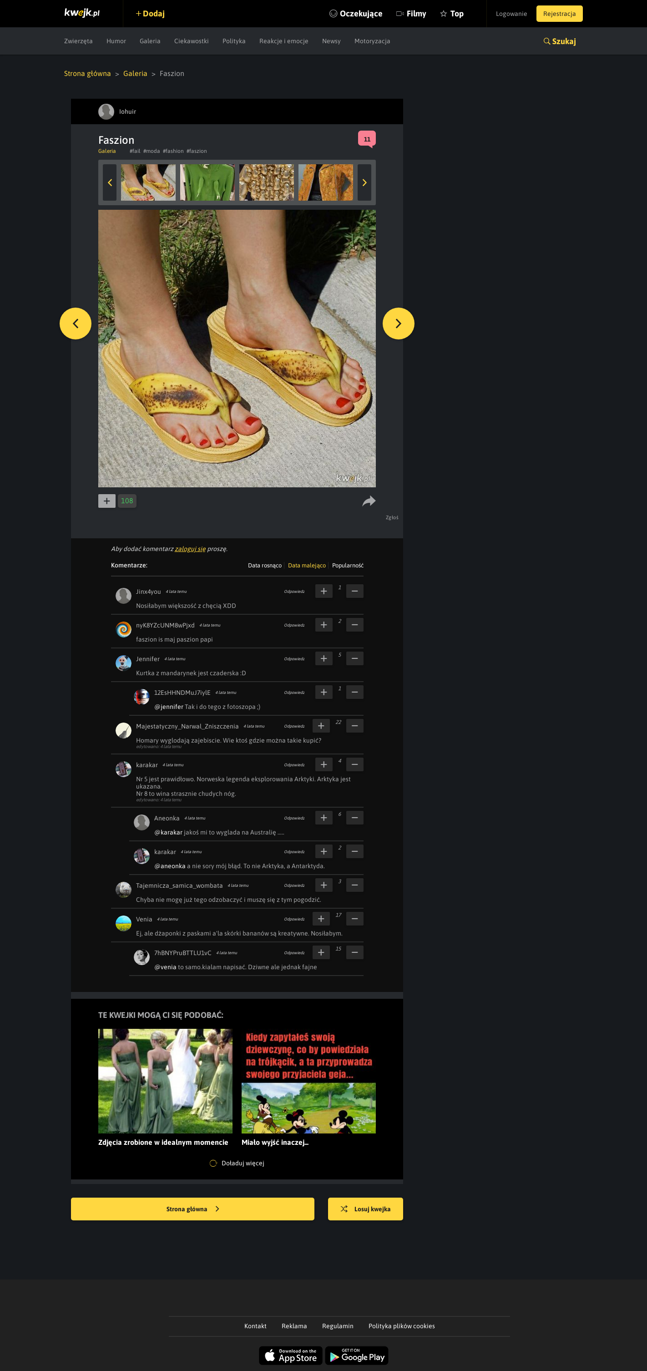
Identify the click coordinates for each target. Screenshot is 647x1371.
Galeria (150, 41)
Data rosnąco (265, 565)
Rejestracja (559, 13)
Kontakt (255, 1326)
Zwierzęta (78, 41)
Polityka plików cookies (402, 1326)
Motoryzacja (372, 41)
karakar (147, 765)
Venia (144, 919)
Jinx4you (148, 591)
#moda (151, 151)
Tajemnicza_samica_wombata (179, 885)
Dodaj (154, 13)
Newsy (331, 41)
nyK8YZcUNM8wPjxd (165, 625)
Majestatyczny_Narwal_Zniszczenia (187, 726)
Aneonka (167, 818)
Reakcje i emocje (283, 41)
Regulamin (338, 1326)
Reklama (294, 1326)
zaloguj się (190, 548)
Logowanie (511, 13)
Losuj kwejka (366, 1209)
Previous (109, 182)
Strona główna (87, 73)
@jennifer (168, 706)
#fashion (173, 151)
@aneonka (170, 866)
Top (457, 13)
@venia (165, 967)
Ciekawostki (191, 41)
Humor (116, 41)
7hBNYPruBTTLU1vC (183, 952)
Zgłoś (392, 517)
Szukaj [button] (564, 41)
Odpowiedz (294, 591)
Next (364, 182)
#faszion (197, 151)
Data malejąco (307, 565)
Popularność (348, 565)
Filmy (416, 13)
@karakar (168, 832)
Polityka (234, 41)
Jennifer (148, 659)
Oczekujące (361, 13)
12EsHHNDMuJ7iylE (182, 692)
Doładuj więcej (237, 1163)
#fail (135, 151)
